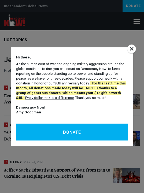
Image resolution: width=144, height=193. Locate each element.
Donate (72, 132)
